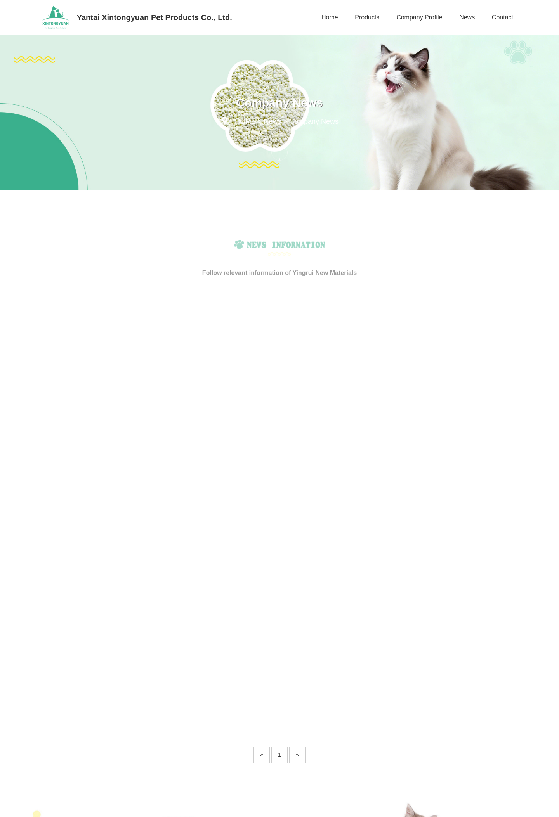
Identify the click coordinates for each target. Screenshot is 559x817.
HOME (245, 121)
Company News (314, 121)
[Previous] (261, 601)
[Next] (297, 601)
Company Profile (419, 17)
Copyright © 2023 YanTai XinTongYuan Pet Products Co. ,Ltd (120, 805)
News (467, 17)
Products (367, 17)
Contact (502, 17)
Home (329, 17)
